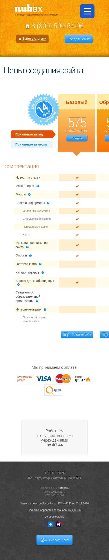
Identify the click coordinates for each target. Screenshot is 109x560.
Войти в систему (34, 38)
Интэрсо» (63, 488)
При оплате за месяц (31, 144)
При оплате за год (29, 134)
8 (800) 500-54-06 (57, 25)
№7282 (67, 503)
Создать (77, 138)
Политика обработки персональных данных (54, 510)
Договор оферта (54, 516)
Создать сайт (79, 39)
